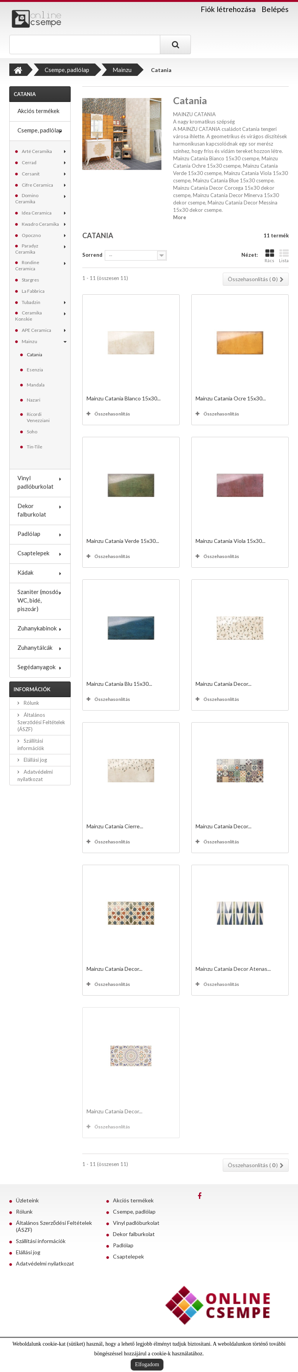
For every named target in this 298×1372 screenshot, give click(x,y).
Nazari (33, 400)
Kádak (25, 572)
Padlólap (28, 533)
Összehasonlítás (112, 414)
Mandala (36, 385)
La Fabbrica (33, 291)
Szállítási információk (41, 1241)
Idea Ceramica (37, 213)
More (179, 217)
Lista (284, 256)
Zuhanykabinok (37, 628)
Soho (32, 431)
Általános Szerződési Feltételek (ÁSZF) (41, 722)
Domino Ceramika (26, 198)
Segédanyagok (36, 666)
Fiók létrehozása (228, 9)
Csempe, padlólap (39, 130)
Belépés (275, 9)
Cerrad (29, 162)
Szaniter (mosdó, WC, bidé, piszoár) (38, 600)
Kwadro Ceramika (40, 224)
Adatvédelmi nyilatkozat (45, 1263)
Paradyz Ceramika (26, 249)
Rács (269, 256)
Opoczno (31, 235)
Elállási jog (35, 760)
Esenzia (35, 370)
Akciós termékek (38, 110)
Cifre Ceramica (37, 185)
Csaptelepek (33, 552)
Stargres (30, 280)
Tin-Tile (34, 447)
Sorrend (92, 255)
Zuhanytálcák (34, 647)
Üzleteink (27, 1200)
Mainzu (29, 341)
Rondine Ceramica (27, 265)
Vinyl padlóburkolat (35, 482)
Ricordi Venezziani (38, 417)
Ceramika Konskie (28, 316)
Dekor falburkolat (31, 510)
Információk (32, 689)
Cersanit (31, 174)
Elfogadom (147, 1364)
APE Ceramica (36, 330)
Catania (34, 354)
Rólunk (31, 703)
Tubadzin (31, 302)
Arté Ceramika (37, 151)
